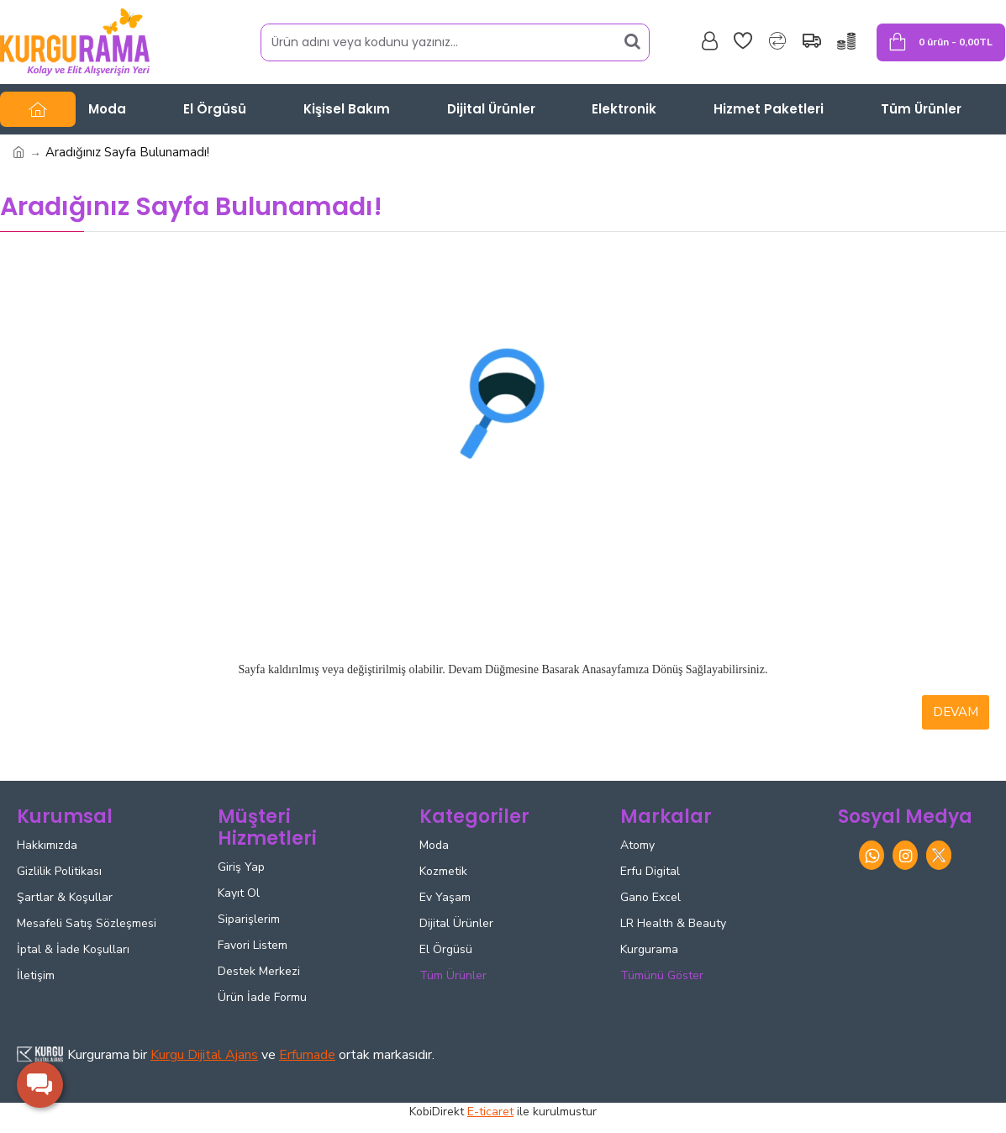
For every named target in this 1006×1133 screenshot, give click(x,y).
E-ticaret (490, 1112)
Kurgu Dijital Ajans (204, 1055)
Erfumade (307, 1055)
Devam (955, 712)
